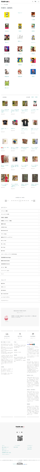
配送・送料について (4, 453)
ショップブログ (16, 451)
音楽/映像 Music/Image (6, 260)
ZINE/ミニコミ (4, 291)
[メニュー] (38, 1)
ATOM (17, 453)
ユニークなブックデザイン (6, 302)
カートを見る (28, 453)
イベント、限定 (4, 210)
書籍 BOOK (3, 287)
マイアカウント (28, 451)
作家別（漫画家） (6, 4)
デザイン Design (4, 234)
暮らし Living (4, 245)
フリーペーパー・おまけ (6, 273)
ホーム (2, 4)
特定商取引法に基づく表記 (5, 458)
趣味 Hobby (3, 253)
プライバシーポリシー (4, 460)
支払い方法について (4, 456)
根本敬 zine (13, 128)
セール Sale (4, 270)
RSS (14, 453)
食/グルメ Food (4, 241)
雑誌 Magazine (4, 295)
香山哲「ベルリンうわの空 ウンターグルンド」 (34, 129)
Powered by (20, 469)
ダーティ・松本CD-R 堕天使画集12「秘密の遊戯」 (15, 111)
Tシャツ (2, 277)
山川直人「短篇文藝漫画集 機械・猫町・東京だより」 (15, 166)
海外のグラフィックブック (6, 238)
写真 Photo (3, 249)
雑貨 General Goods (5, 263)
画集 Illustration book (5, 231)
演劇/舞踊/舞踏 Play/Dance (6, 266)
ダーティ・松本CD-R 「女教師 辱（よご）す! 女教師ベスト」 (15, 185)
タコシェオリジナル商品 (6, 214)
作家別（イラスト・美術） (6, 220)
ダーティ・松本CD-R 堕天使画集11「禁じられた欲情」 (5, 111)
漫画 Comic (3, 223)
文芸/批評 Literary (4, 227)
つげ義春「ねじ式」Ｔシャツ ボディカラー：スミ (24, 129)
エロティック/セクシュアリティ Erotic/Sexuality (11, 256)
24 (31, 200)
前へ (6, 200)
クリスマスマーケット (5, 306)
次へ (34, 200)
